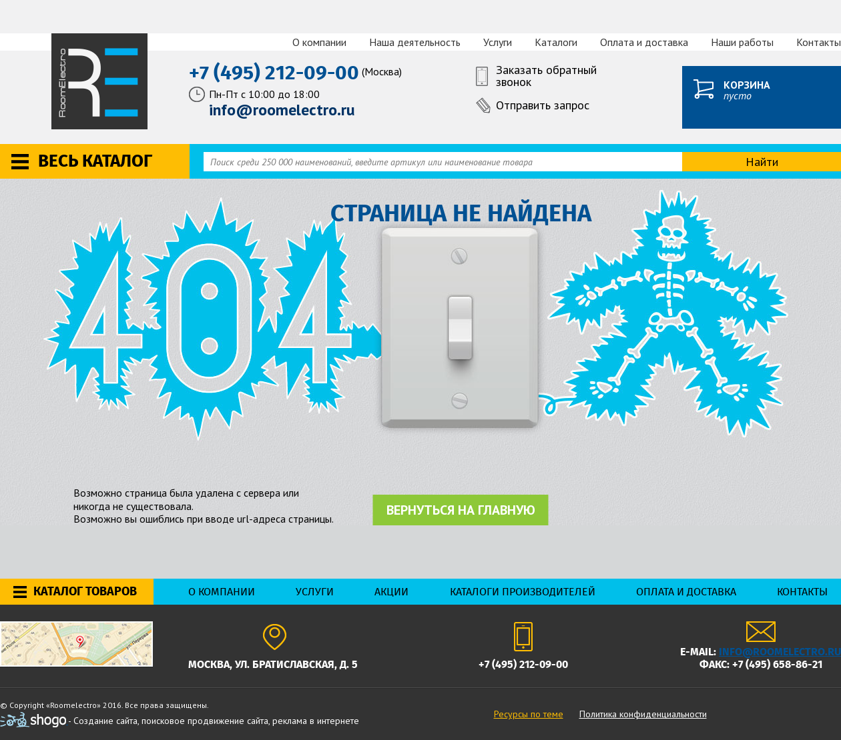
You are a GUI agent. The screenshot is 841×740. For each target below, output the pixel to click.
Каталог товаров (85, 591)
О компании (319, 42)
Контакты (818, 42)
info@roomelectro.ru (780, 651)
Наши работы (742, 42)
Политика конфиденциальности (643, 714)
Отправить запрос (542, 105)
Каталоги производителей (522, 591)
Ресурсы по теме (528, 714)
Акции (391, 591)
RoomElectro (100, 81)
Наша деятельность (415, 42)
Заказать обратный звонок (546, 76)
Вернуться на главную (460, 510)
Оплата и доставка (644, 42)
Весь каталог (95, 161)
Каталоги (556, 42)
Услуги (497, 42)
